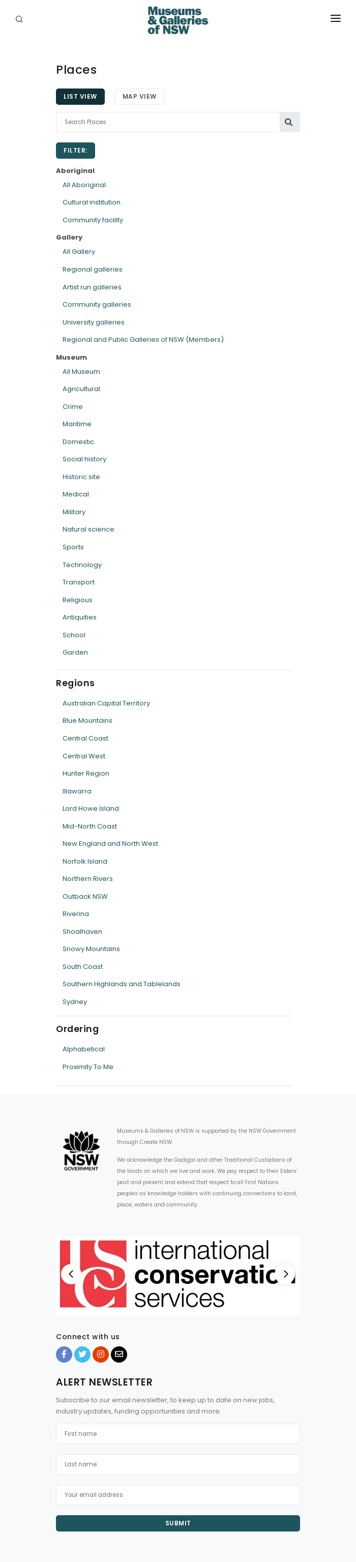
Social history (84, 459)
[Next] (285, 1274)
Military (74, 512)
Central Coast (85, 738)
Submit (178, 1523)
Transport (79, 582)
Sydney (75, 1002)
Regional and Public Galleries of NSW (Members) (143, 339)
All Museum (81, 371)
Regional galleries (93, 269)
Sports (73, 547)
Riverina (76, 914)
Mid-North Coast (90, 826)
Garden (75, 652)
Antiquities (80, 617)
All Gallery (79, 251)
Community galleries (97, 304)
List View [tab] (80, 96)
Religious (78, 600)
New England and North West (110, 843)
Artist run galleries (92, 287)
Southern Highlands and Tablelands (122, 984)
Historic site (81, 477)
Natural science (88, 529)
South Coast (83, 966)
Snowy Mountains (91, 949)
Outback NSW (85, 896)
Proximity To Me (88, 1067)
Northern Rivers (88, 878)
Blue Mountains (87, 720)
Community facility (93, 220)
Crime (73, 406)
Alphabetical (84, 1049)
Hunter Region (86, 773)
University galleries (94, 322)
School (74, 635)
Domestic (78, 442)
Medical (76, 494)
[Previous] (71, 1274)
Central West (84, 756)
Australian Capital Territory (106, 703)
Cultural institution (92, 202)
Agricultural (81, 389)
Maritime (77, 424)
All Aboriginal (84, 185)
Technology (82, 565)
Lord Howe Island (91, 808)
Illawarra (77, 791)
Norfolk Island (85, 861)
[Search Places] (168, 122)
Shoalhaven (82, 931)
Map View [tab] (140, 96)
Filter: (75, 150)
